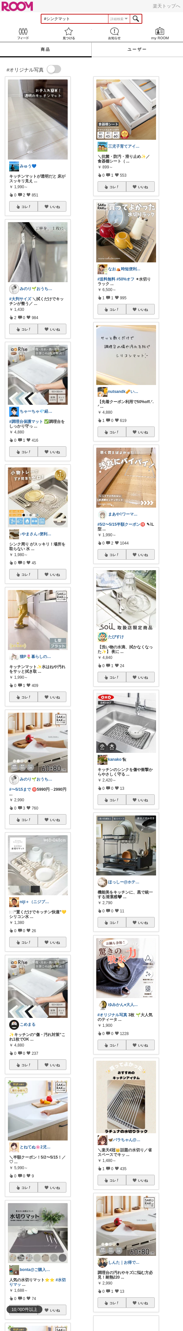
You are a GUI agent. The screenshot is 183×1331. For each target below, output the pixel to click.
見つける (68, 33)
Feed (23, 33)
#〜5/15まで (20, 789)
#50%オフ (126, 279)
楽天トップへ (166, 6)
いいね (55, 206)
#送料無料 (107, 279)
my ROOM (160, 33)
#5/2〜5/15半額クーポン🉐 (122, 524)
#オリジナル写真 (112, 1015)
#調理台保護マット (26, 421)
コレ (26, 206)
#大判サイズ (20, 299)
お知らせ (114, 33)
